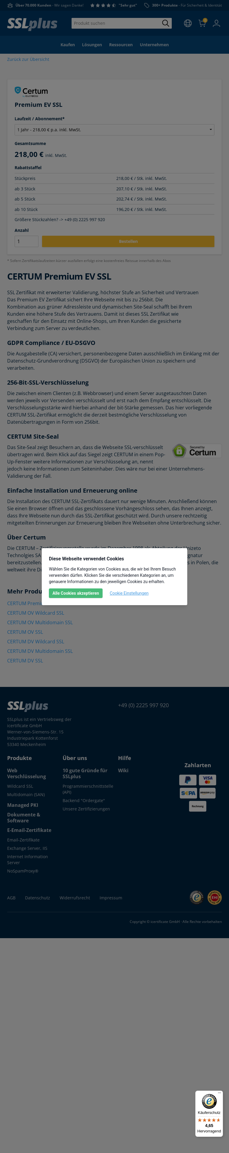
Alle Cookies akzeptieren (75, 593)
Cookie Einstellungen (129, 593)
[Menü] (219, 1094)
